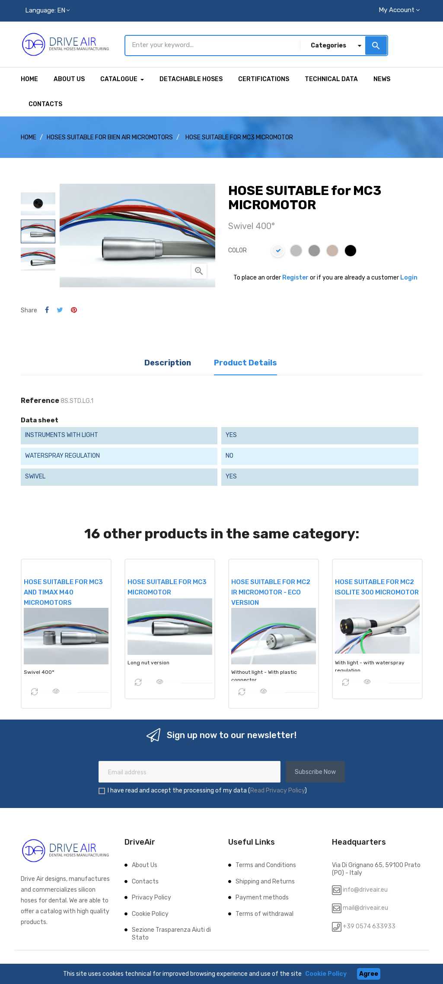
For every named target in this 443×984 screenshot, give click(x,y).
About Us (144, 863)
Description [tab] (167, 360)
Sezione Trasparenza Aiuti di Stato (171, 932)
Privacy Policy (151, 895)
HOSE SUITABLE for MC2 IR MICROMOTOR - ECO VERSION (270, 590)
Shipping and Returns (265, 879)
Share (47, 309)
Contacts (145, 879)
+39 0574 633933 (368, 924)
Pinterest (74, 309)
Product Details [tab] (245, 360)
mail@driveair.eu (365, 906)
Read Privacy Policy (277, 788)
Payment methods (262, 895)
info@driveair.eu (365, 888)
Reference (40, 399)
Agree (368, 974)
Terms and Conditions (266, 863)
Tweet (60, 309)
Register (295, 275)
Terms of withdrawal (264, 912)
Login (409, 275)
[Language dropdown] (47, 10)
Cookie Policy (150, 912)
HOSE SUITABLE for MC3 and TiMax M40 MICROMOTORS (63, 590)
